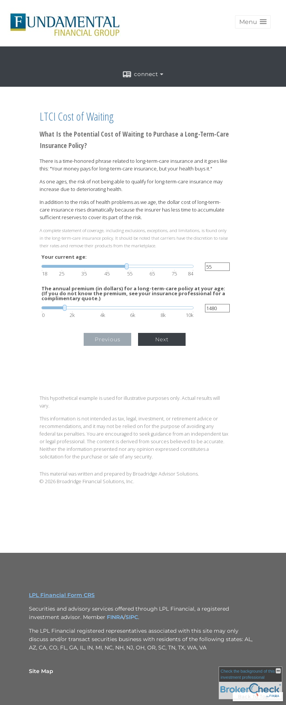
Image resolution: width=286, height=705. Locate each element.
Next (162, 339)
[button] (253, 22)
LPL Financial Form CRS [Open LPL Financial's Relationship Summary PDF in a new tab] (62, 595)
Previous (108, 339)
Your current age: (64, 257)
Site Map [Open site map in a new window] (41, 671)
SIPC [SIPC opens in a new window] (132, 617)
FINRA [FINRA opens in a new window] (115, 617)
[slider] (117, 266)
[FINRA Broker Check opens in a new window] (250, 683)
